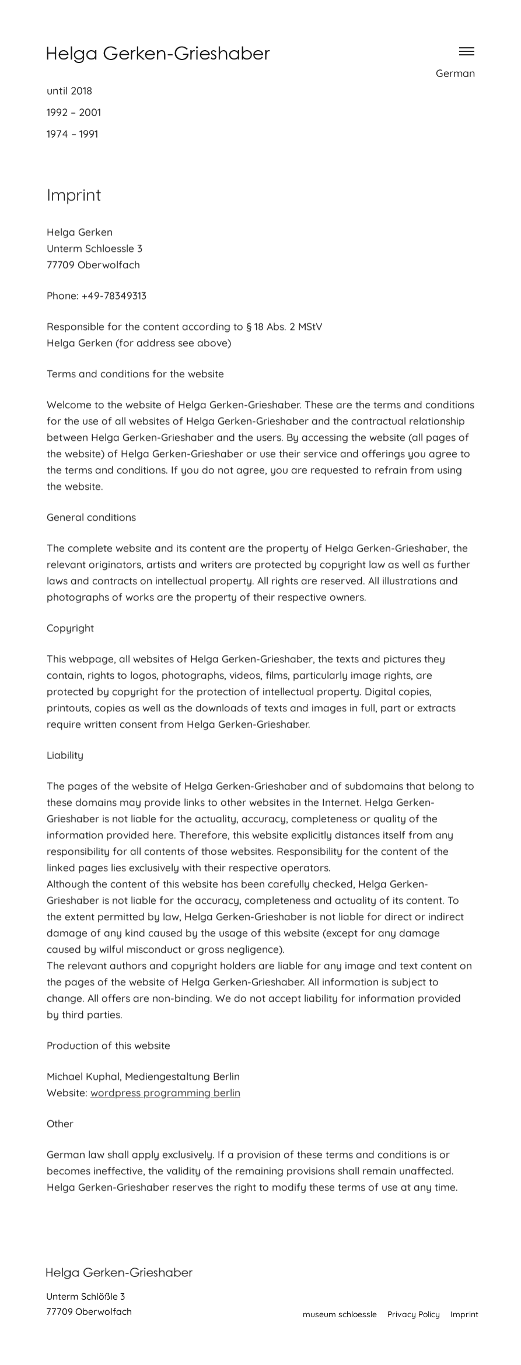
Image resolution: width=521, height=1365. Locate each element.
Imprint (464, 1314)
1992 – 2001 (74, 112)
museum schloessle (340, 1314)
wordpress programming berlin (165, 1096)
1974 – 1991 (72, 134)
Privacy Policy (413, 1314)
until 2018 (69, 90)
